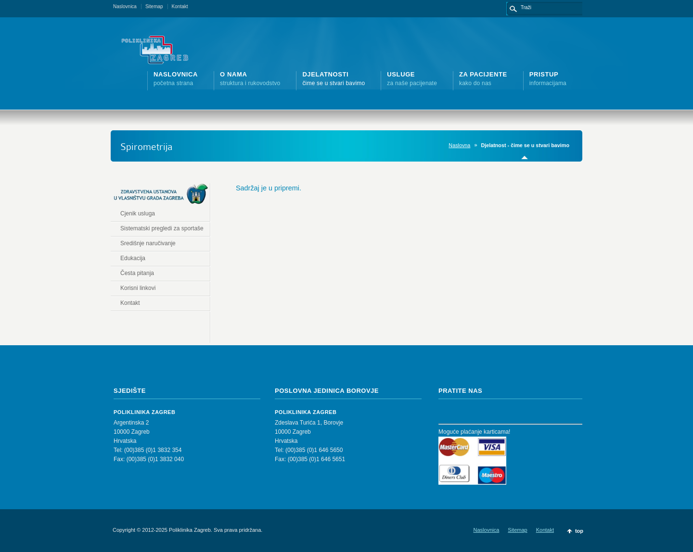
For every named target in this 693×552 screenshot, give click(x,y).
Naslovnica (125, 6)
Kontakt (180, 6)
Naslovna (459, 145)
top (579, 531)
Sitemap (154, 6)
